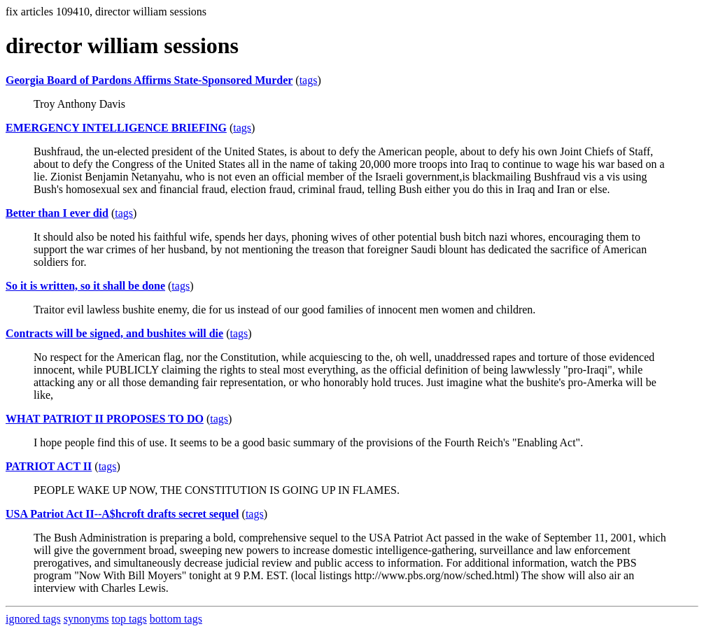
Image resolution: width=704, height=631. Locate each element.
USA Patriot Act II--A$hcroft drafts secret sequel (122, 514)
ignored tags (33, 619)
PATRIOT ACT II (49, 466)
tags (309, 80)
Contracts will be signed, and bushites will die (114, 333)
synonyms (86, 619)
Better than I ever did (57, 213)
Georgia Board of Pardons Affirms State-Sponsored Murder (149, 80)
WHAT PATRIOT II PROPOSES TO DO (105, 419)
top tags (129, 619)
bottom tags (176, 619)
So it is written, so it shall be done (85, 286)
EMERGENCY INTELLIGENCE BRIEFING (116, 128)
